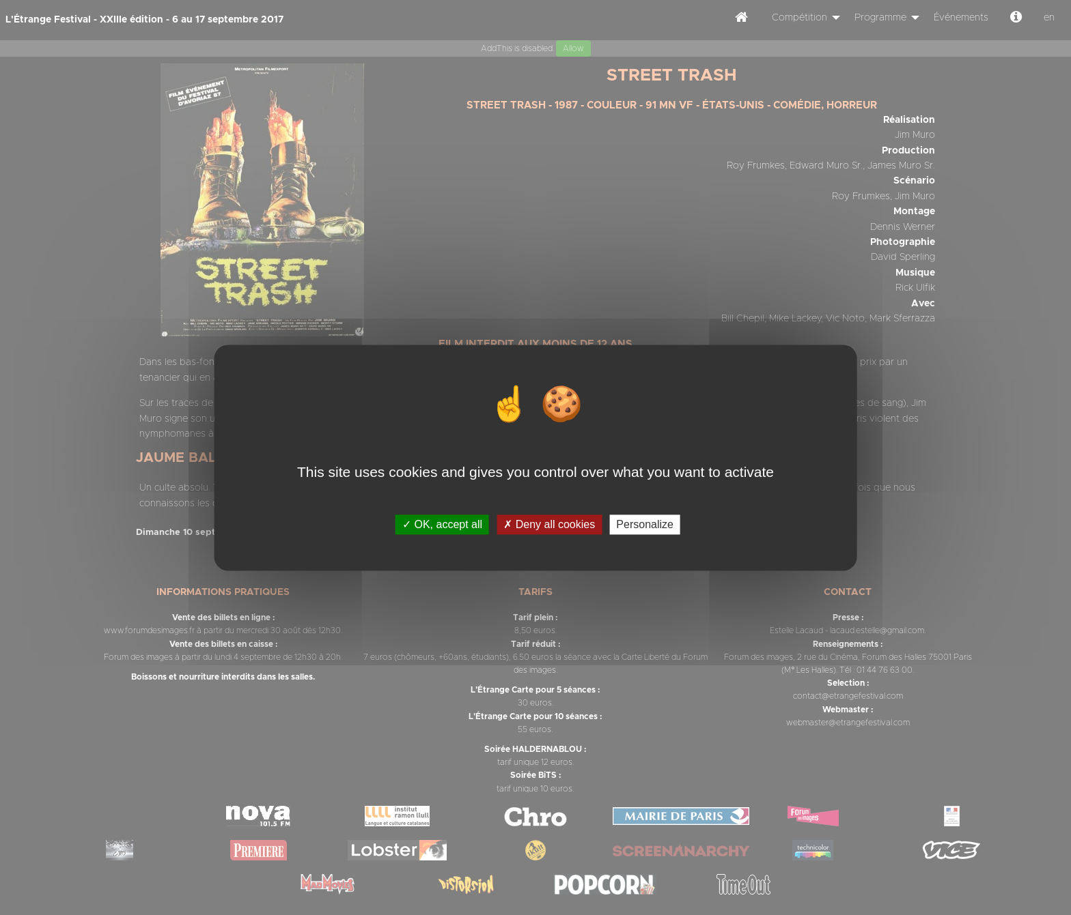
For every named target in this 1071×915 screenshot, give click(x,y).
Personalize (644, 524)
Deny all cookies (549, 524)
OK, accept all (442, 524)
